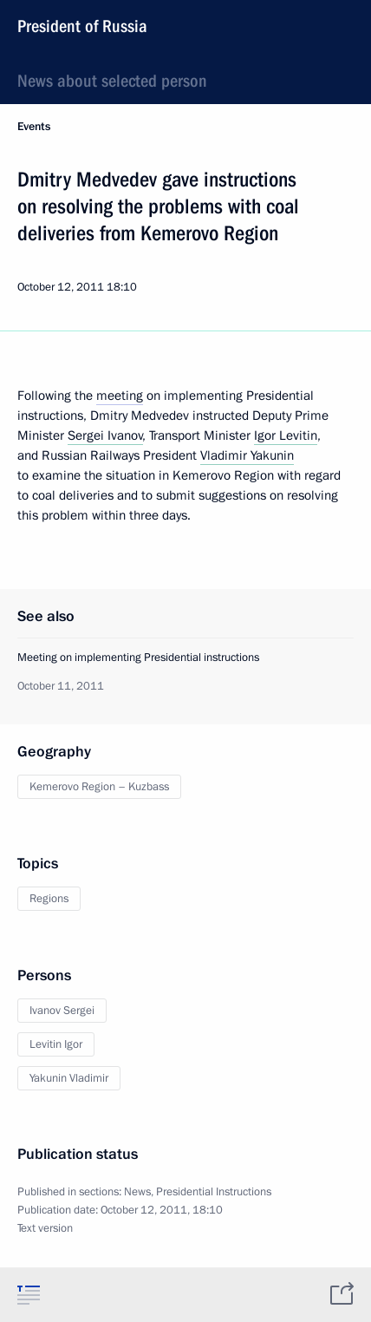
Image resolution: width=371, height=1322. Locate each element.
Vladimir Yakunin (247, 455)
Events (33, 126)
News (137, 1192)
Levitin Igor (55, 1044)
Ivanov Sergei (61, 1010)
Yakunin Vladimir (68, 1078)
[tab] (28, 1294)
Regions (48, 898)
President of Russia (82, 26)
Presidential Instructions (213, 1192)
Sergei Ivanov (105, 435)
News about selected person (112, 80)
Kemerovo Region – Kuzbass (99, 787)
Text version (45, 1228)
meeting (119, 395)
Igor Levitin (285, 435)
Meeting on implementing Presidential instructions (138, 657)
